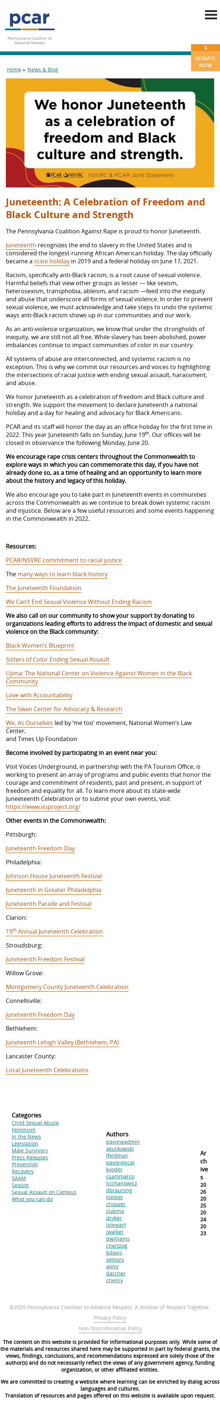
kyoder (114, 1169)
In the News (26, 1136)
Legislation (25, 1143)
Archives (204, 1165)
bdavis (114, 1252)
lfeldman (117, 1155)
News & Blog (42, 69)
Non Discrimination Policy (110, 1328)
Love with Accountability (39, 695)
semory (115, 1259)
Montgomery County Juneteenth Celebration (67, 987)
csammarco (120, 1176)
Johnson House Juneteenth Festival (54, 876)
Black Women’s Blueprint (40, 645)
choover (116, 1204)
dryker (114, 1217)
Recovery (23, 1171)
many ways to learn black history (63, 574)
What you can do (32, 1198)
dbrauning (119, 1190)
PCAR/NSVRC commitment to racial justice (64, 560)
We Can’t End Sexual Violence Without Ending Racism (79, 602)
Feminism (24, 1129)
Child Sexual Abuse (35, 1122)
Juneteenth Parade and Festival (49, 904)
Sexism (20, 1185)
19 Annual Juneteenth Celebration (54, 931)
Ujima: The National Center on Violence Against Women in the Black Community (99, 677)
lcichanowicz (121, 1183)
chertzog (116, 1245)
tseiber (114, 1197)
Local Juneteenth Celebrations (47, 1070)
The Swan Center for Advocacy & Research (64, 709)
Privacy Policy (110, 1317)
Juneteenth (21, 245)
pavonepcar (120, 1162)
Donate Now (205, 56)
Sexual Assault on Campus (44, 1192)
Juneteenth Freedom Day (40, 848)
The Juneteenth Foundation (43, 588)
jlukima (115, 1211)
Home (14, 69)
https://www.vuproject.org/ (43, 807)
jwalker (115, 1231)
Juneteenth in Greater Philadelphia (53, 890)
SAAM (19, 1178)
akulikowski (120, 1148)
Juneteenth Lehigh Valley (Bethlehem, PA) (62, 1042)
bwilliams (118, 1238)
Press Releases (30, 1157)
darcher (116, 1273)
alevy (112, 1266)
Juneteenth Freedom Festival (45, 959)
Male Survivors (30, 1150)
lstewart (116, 1224)
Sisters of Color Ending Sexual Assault (57, 659)
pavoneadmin (123, 1141)
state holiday (52, 261)
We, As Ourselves (29, 723)
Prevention (25, 1164)
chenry (114, 1280)
